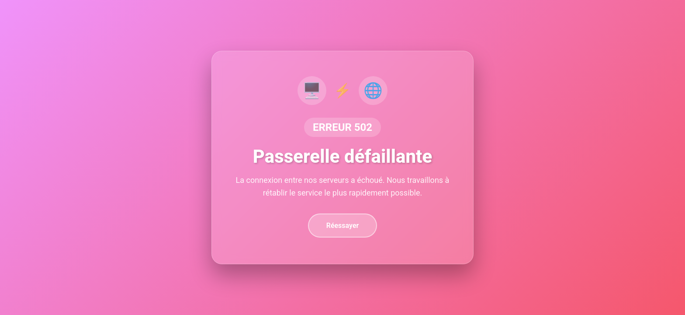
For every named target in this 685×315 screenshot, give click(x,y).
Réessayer (342, 225)
